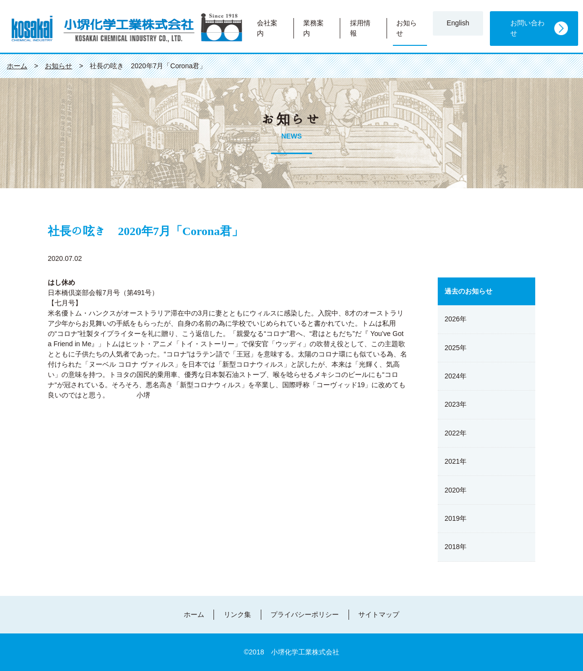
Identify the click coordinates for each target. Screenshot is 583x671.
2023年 (455, 404)
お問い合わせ (527, 28)
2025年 (455, 348)
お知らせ (406, 28)
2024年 (455, 376)
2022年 (455, 433)
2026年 (455, 319)
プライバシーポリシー (305, 614)
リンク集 (237, 614)
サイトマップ (378, 614)
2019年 (455, 518)
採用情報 (360, 28)
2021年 (455, 461)
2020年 (455, 490)
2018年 (455, 547)
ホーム (194, 614)
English (458, 23)
